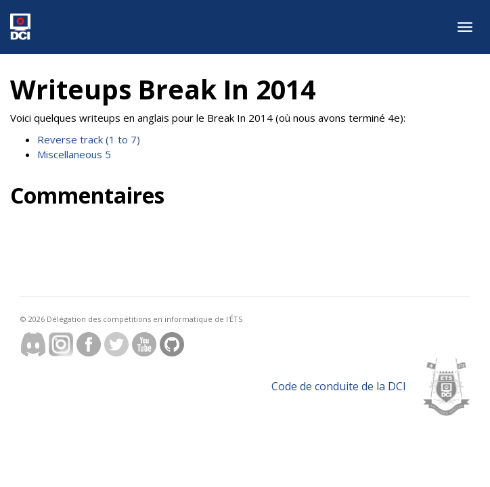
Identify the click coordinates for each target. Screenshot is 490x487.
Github (172, 344)
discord (33, 344)
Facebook (89, 344)
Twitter (116, 344)
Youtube (144, 344)
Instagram (61, 344)
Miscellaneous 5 (74, 154)
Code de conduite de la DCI (338, 386)
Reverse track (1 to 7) (88, 139)
